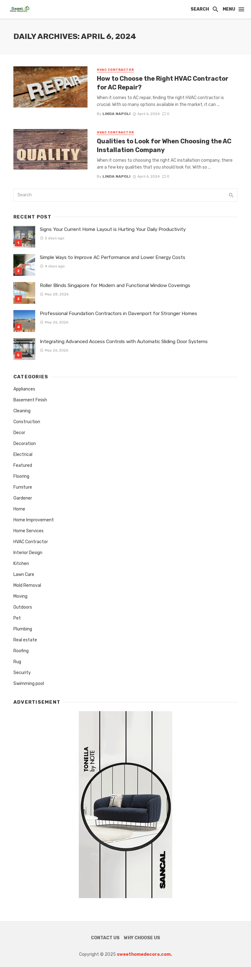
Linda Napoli (116, 114)
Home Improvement (33, 520)
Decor (19, 432)
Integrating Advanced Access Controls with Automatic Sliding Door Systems (124, 341)
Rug (17, 661)
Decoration (24, 443)
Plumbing (22, 629)
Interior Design (27, 552)
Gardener (22, 498)
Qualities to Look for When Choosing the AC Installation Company (164, 145)
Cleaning (22, 411)
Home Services (28, 531)
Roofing (21, 650)
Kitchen (21, 563)
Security (22, 672)
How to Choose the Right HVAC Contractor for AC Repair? (162, 83)
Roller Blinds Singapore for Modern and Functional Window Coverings (115, 285)
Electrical (22, 454)
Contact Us (105, 938)
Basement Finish (30, 400)
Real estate (25, 640)
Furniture (22, 487)
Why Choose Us (142, 938)
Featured (22, 465)
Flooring (21, 476)
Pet (17, 618)
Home (19, 509)
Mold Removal (27, 585)
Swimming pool (28, 683)
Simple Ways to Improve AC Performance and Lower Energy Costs (112, 257)
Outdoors (22, 607)
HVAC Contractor (115, 70)
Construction (26, 421)
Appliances (24, 389)
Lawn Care (23, 574)
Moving (20, 596)
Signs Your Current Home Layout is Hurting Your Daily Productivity (113, 229)
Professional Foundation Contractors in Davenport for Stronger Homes (118, 313)
